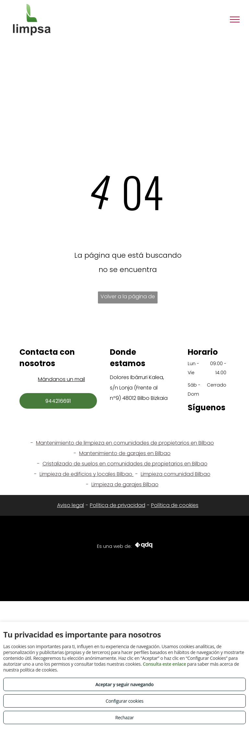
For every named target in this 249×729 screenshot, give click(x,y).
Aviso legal (70, 505)
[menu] (234, 19)
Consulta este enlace (164, 664)
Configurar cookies (125, 701)
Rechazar (124, 717)
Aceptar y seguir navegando (124, 684)
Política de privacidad (117, 505)
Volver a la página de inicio (128, 298)
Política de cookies (174, 505)
